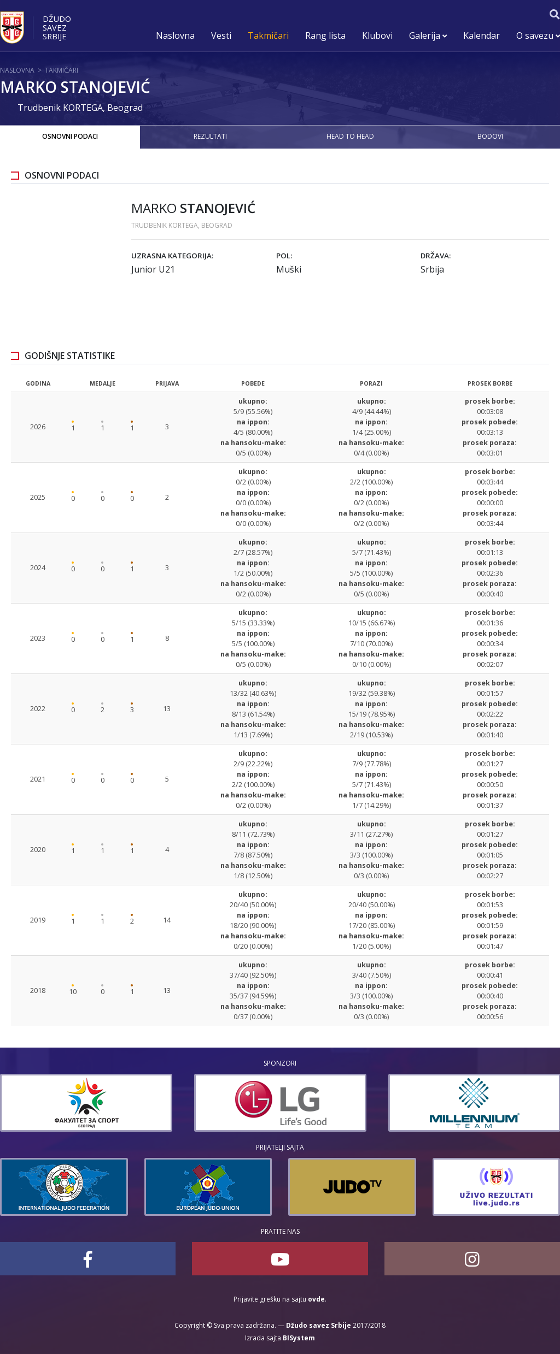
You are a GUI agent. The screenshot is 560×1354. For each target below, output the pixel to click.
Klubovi (377, 35)
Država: (436, 256)
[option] (181, 1103)
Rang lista (325, 35)
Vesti (221, 35)
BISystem (299, 1338)
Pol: (284, 256)
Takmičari (268, 35)
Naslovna (175, 35)
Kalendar (481, 35)
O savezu (538, 35)
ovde (316, 1299)
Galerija (428, 35)
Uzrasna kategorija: (172, 256)
